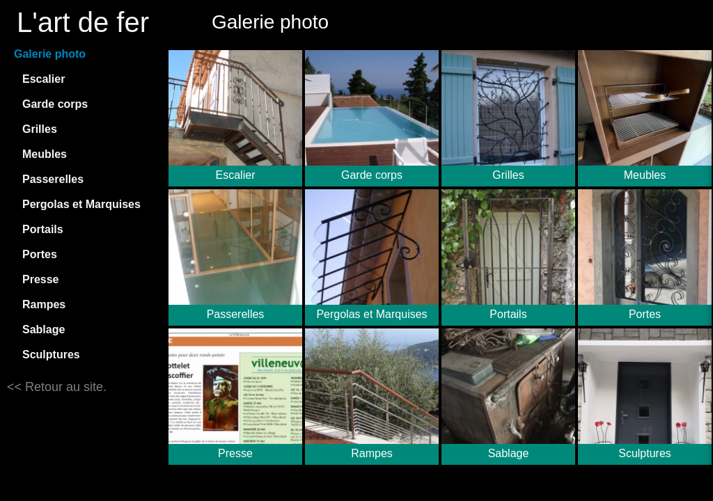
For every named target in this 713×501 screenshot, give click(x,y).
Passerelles (53, 179)
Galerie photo (50, 54)
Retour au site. (64, 387)
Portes (39, 254)
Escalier (43, 79)
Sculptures (51, 354)
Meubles (44, 154)
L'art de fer (83, 22)
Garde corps (55, 104)
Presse (40, 279)
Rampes (43, 304)
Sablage (43, 329)
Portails (42, 229)
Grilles (39, 129)
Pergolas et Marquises (81, 204)
